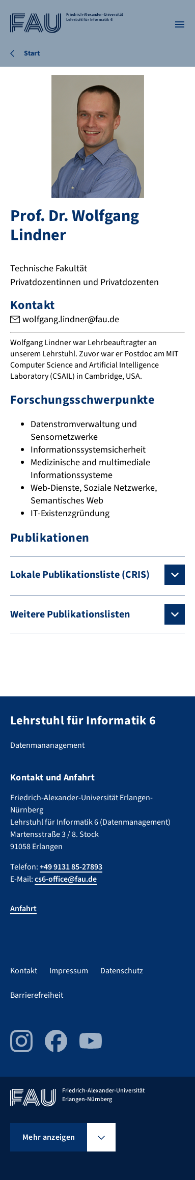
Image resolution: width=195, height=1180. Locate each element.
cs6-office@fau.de (66, 879)
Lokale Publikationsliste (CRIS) (80, 575)
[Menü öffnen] (180, 24)
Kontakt (23, 970)
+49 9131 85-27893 (71, 867)
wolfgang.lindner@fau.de (70, 319)
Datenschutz (121, 970)
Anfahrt (23, 908)
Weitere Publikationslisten (70, 614)
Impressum (68, 970)
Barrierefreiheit (36, 995)
